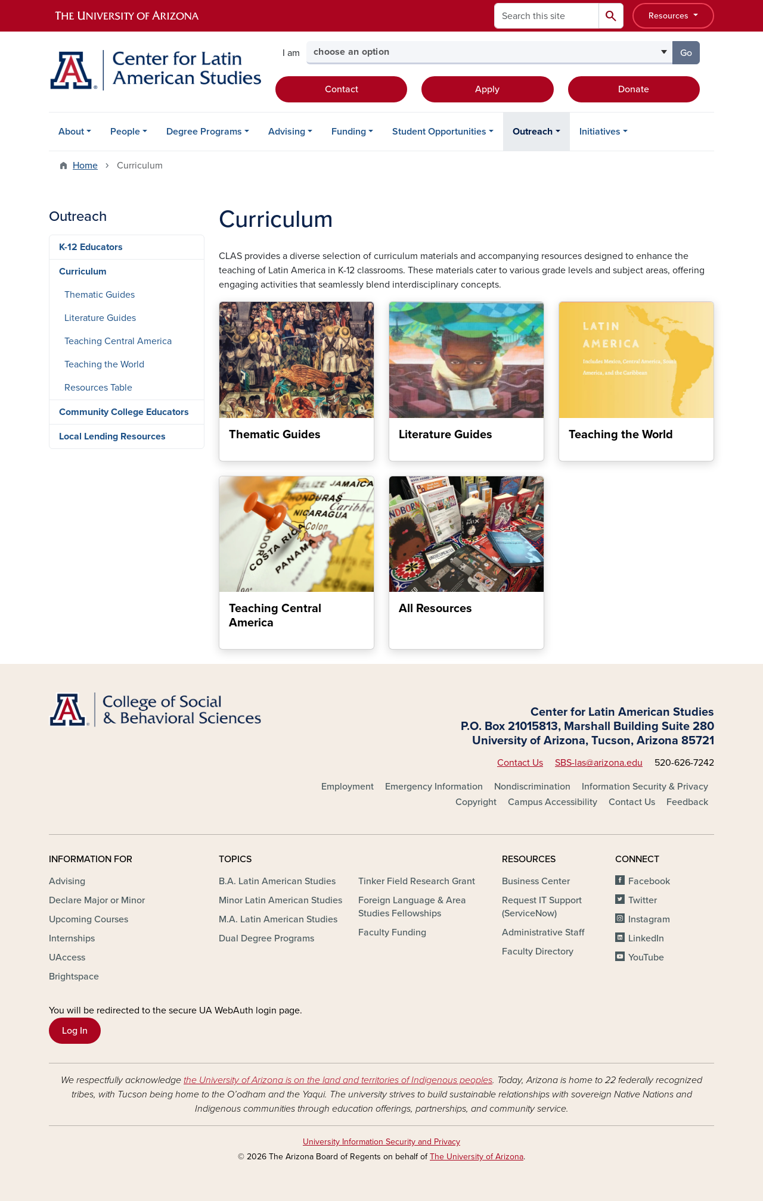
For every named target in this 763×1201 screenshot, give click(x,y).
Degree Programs (204, 132)
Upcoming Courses (88, 919)
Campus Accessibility (552, 802)
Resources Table (98, 388)
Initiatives (600, 132)
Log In (75, 1031)
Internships (72, 938)
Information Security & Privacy (645, 787)
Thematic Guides (99, 295)
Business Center (536, 881)
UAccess (67, 957)
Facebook (649, 881)
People (125, 132)
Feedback (687, 802)
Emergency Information (434, 787)
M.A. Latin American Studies (278, 919)
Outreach (533, 132)
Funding (348, 132)
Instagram (649, 919)
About (71, 132)
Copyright (476, 802)
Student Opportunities (439, 132)
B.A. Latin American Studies (277, 881)
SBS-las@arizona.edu (599, 763)
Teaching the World (104, 364)
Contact (341, 89)
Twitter (642, 900)
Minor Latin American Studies (280, 900)
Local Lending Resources (112, 436)
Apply (487, 89)
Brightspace (74, 976)
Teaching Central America (118, 341)
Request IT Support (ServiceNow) (542, 906)
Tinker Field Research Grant (416, 881)
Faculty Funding (392, 932)
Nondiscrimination (532, 787)
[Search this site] (546, 16)
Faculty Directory (537, 951)
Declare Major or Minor (97, 900)
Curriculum (83, 271)
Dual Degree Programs (266, 938)
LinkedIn (646, 938)
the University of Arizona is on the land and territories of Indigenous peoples (338, 1080)
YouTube (646, 957)
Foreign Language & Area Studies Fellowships (412, 906)
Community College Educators (124, 412)
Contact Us (520, 763)
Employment (347, 787)
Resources (670, 16)
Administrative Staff (543, 932)
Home (85, 165)
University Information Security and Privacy (381, 1142)
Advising (286, 132)
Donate (633, 89)
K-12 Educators (91, 247)
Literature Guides (100, 318)
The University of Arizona (476, 1157)
